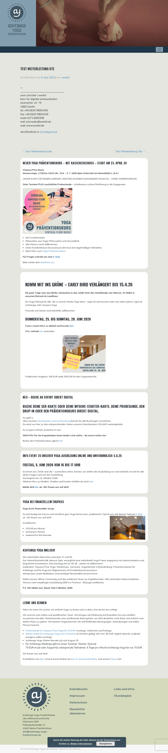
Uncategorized (48, 131)
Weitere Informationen (81, 744)
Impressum (77, 695)
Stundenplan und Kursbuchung (54, 420)
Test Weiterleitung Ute (38, 151)
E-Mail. (56, 256)
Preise (113, 659)
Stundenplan (123, 695)
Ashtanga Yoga (37, 748)
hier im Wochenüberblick (84, 659)
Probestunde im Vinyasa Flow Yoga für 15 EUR (50, 630)
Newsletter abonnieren (77, 711)
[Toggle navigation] (159, 49)
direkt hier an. (47, 262)
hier (72, 325)
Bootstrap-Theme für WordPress (63, 748)
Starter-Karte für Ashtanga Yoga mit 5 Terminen (51, 633)
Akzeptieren (105, 743)
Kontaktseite (79, 689)
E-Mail (139, 514)
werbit (65, 77)
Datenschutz (78, 702)
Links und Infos (124, 689)
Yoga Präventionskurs (54, 251)
